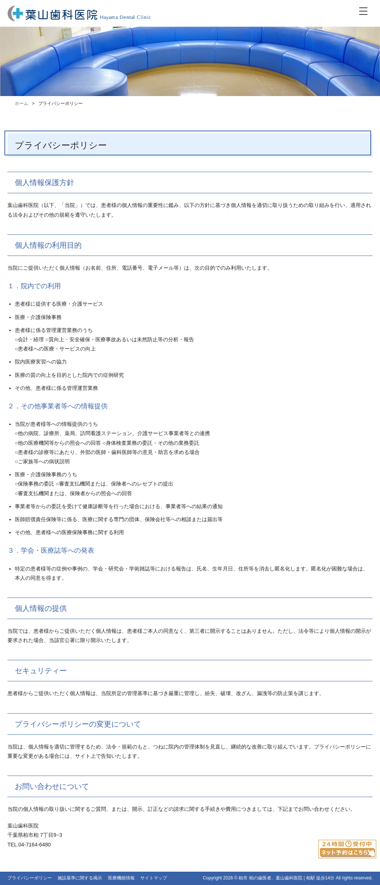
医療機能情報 (121, 878)
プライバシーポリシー (29, 878)
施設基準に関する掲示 (80, 878)
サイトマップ (153, 878)
